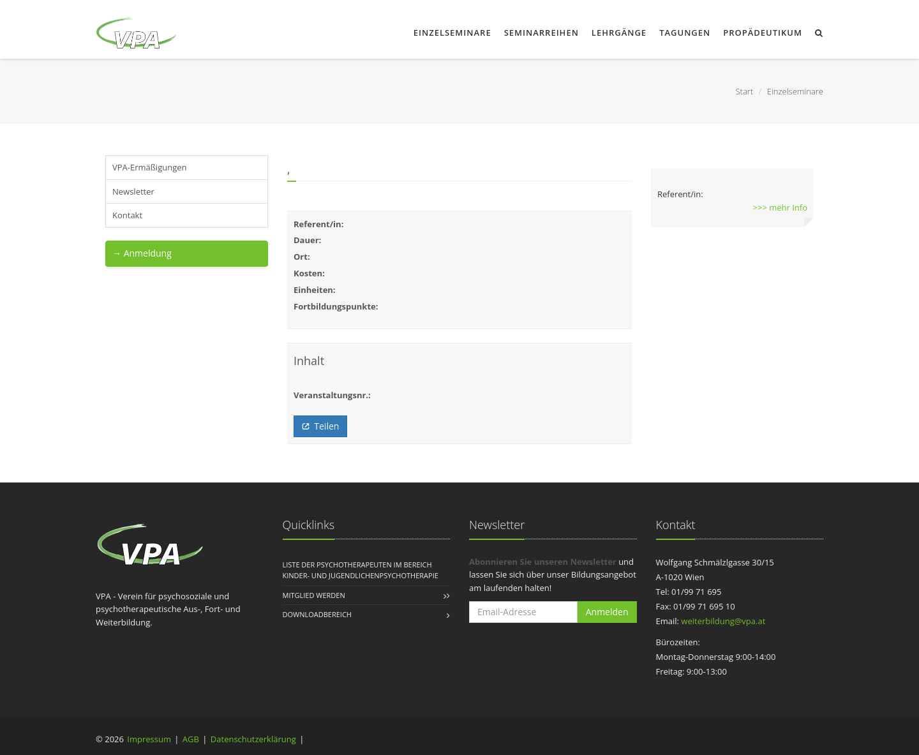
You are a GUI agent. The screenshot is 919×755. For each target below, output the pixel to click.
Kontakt (127, 215)
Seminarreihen (541, 32)
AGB (191, 739)
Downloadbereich (317, 614)
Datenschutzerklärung (253, 739)
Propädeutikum (762, 32)
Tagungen (684, 32)
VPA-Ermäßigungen (149, 167)
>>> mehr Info (780, 207)
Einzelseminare (452, 32)
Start (744, 91)
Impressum (149, 739)
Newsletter (133, 191)
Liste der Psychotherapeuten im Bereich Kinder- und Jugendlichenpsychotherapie (360, 570)
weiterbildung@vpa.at (723, 621)
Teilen (320, 426)
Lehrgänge (619, 32)
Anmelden (607, 612)
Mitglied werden (314, 595)
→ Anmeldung (142, 253)
